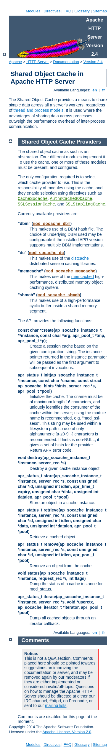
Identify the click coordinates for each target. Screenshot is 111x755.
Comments (35, 640)
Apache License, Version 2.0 (66, 732)
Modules (33, 11)
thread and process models (39, 110)
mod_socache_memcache (70, 271)
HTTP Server (37, 62)
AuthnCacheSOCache (71, 198)
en (94, 90)
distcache (80, 258)
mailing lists (55, 705)
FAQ (67, 11)
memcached (82, 276)
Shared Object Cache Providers (61, 142)
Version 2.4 (93, 62)
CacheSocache (33, 198)
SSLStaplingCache (85, 204)
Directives (52, 11)
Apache (15, 62)
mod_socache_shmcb (59, 295)
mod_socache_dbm (51, 223)
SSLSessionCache (36, 204)
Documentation (66, 62)
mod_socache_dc (46, 253)
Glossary (81, 11)
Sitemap (100, 11)
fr (103, 90)
